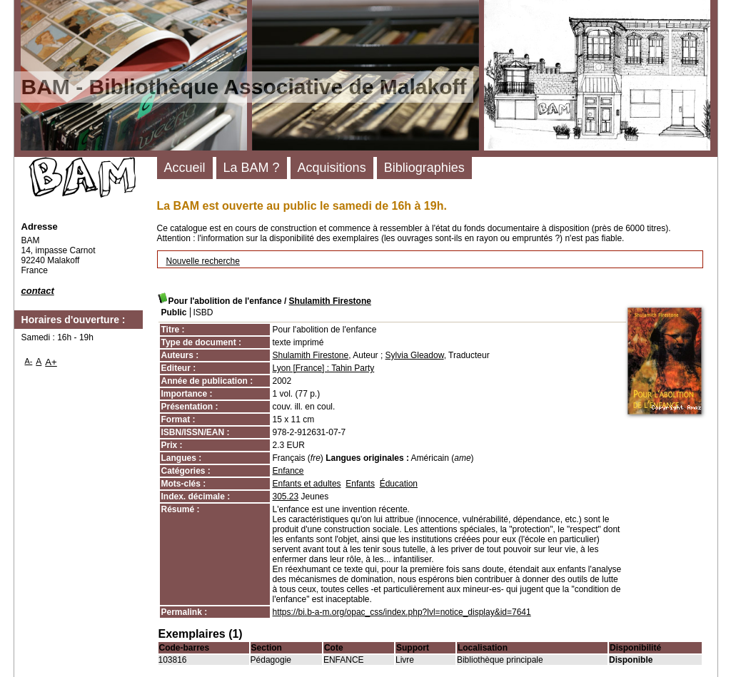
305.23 (286, 497)
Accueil (185, 168)
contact (37, 290)
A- (29, 361)
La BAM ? (251, 168)
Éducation (399, 484)
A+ (51, 362)
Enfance (288, 471)
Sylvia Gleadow (414, 355)
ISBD (203, 312)
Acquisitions (332, 168)
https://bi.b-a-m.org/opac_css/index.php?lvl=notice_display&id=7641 (402, 612)
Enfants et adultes (307, 484)
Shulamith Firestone (330, 301)
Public (174, 312)
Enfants (360, 484)
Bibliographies (424, 168)
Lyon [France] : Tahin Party (324, 368)
